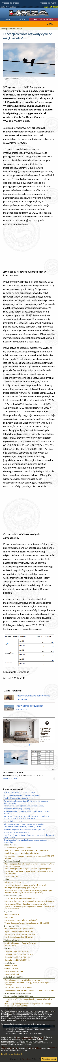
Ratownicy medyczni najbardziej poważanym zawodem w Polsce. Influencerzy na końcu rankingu (26, 817)
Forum (7, 19)
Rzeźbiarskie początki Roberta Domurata (20, 943)
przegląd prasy (10, 963)
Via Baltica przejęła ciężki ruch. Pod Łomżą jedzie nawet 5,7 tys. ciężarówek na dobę (29, 865)
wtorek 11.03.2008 (11, 968)
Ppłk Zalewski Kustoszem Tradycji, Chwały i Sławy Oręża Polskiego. (26, 984)
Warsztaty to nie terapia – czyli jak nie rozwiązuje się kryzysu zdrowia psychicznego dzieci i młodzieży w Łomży (28, 891)
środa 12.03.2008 (10, 966)
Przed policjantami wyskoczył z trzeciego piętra (23, 827)
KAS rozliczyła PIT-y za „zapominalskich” (19, 792)
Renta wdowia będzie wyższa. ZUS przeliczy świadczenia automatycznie (26, 802)
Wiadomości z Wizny (12, 940)
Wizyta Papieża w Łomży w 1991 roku (18, 996)
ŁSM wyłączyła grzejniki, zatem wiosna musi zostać (23, 824)
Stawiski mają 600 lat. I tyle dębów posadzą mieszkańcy (25, 904)
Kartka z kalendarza (43, 19)
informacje (17, 29)
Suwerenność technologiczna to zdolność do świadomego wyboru (27, 812)
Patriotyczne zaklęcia (12, 882)
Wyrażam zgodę (49, 1059)
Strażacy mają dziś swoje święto (16, 832)
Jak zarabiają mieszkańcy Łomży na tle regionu (22, 795)
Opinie (6, 879)
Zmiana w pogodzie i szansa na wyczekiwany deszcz (24, 829)
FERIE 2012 (8, 917)
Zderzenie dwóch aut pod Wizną (17, 809)
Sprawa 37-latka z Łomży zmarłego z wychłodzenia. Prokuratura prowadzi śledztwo (29, 908)
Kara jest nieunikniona (13, 821)
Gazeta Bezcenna (10, 845)
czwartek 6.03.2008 (11, 974)
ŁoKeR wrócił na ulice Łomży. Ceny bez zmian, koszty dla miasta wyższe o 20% (29, 836)
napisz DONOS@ (51, 7)
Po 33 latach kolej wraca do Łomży (17, 848)
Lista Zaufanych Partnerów (12, 1054)
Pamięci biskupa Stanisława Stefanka (18, 798)
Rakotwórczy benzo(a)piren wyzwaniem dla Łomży (24, 806)
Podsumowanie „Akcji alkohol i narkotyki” (20, 920)
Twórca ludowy (10, 946)
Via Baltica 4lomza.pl (12, 861)
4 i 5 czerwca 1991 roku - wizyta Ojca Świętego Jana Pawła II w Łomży (28, 1000)
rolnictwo (7, 949)
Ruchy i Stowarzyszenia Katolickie (17, 993)
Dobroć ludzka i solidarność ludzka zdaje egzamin (23, 980)
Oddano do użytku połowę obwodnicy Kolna (21, 898)
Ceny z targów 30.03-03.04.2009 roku (18, 954)
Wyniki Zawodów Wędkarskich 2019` (18, 931)
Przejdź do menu (48, 3)
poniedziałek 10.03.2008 (13, 971)
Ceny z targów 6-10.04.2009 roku (17, 951)
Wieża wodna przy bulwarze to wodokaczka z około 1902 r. (26, 850)
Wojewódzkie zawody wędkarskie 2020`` (20, 929)
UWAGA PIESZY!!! (11, 914)
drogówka (8, 912)
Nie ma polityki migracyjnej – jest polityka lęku (22, 888)
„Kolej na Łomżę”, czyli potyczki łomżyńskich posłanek (25, 885)
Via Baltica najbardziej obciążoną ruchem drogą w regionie (27, 869)
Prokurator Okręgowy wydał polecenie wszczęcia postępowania (29, 901)
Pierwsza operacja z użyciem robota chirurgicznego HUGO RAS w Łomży (29, 857)
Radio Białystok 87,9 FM (13, 895)
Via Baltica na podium (12, 876)
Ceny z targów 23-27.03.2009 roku (17, 957)
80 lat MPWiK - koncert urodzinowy (18, 987)
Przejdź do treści (10, 3)
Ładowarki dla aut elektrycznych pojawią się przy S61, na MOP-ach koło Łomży (28, 872)
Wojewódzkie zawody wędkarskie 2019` (19, 934)
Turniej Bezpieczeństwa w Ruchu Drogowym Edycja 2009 (26, 923)
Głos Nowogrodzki (11, 926)
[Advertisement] (29, 247)
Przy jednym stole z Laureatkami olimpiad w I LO (23, 853)
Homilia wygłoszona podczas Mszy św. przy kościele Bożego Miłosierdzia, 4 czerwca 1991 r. (27, 1005)
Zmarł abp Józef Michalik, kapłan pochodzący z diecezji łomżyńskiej (25, 841)
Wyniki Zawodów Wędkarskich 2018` (18, 937)
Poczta (22, 19)
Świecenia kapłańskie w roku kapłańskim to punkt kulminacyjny (29, 990)
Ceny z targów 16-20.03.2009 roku (17, 960)
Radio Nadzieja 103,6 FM (13, 977)
